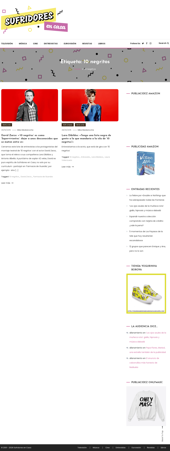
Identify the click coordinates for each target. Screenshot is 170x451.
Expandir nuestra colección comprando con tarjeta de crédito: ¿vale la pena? (146, 221)
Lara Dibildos (97, 157)
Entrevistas (51, 43)
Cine (35, 43)
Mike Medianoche (25, 130)
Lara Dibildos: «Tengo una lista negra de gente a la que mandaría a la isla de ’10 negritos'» (86, 138)
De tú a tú (7, 125)
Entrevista (85, 157)
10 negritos (14, 176)
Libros (101, 43)
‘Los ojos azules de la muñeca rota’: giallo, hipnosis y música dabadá (146, 208)
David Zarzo (26, 176)
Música (23, 43)
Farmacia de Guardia (43, 176)
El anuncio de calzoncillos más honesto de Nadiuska (144, 363)
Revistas (87, 43)
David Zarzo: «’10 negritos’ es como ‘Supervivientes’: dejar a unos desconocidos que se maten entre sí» (29, 138)
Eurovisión (70, 43)
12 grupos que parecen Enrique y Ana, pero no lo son (147, 248)
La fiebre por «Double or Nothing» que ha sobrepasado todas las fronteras (147, 197)
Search (164, 43)
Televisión (7, 43)
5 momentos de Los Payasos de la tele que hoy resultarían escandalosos (146, 236)
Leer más (7, 183)
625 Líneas (67, 125)
